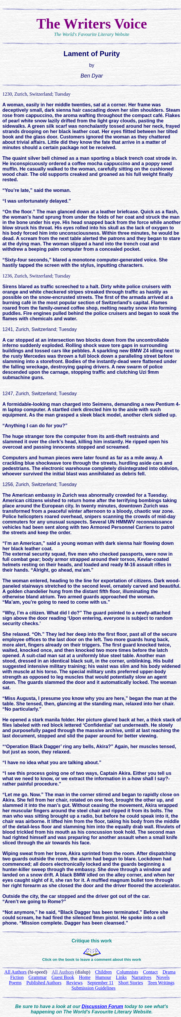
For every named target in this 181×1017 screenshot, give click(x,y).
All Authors (63, 972)
